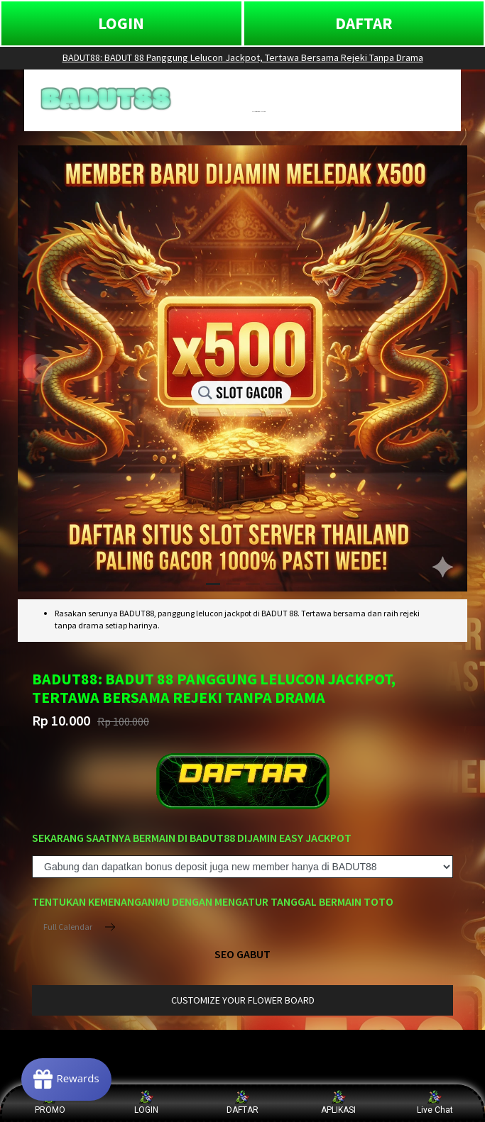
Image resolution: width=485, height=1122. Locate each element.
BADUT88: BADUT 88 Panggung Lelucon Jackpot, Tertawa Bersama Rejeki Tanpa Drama (242, 57)
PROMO (50, 1102)
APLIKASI (338, 1102)
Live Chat (435, 1102)
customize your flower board (243, 1000)
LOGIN (121, 23)
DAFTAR (364, 23)
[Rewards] (66, 1079)
